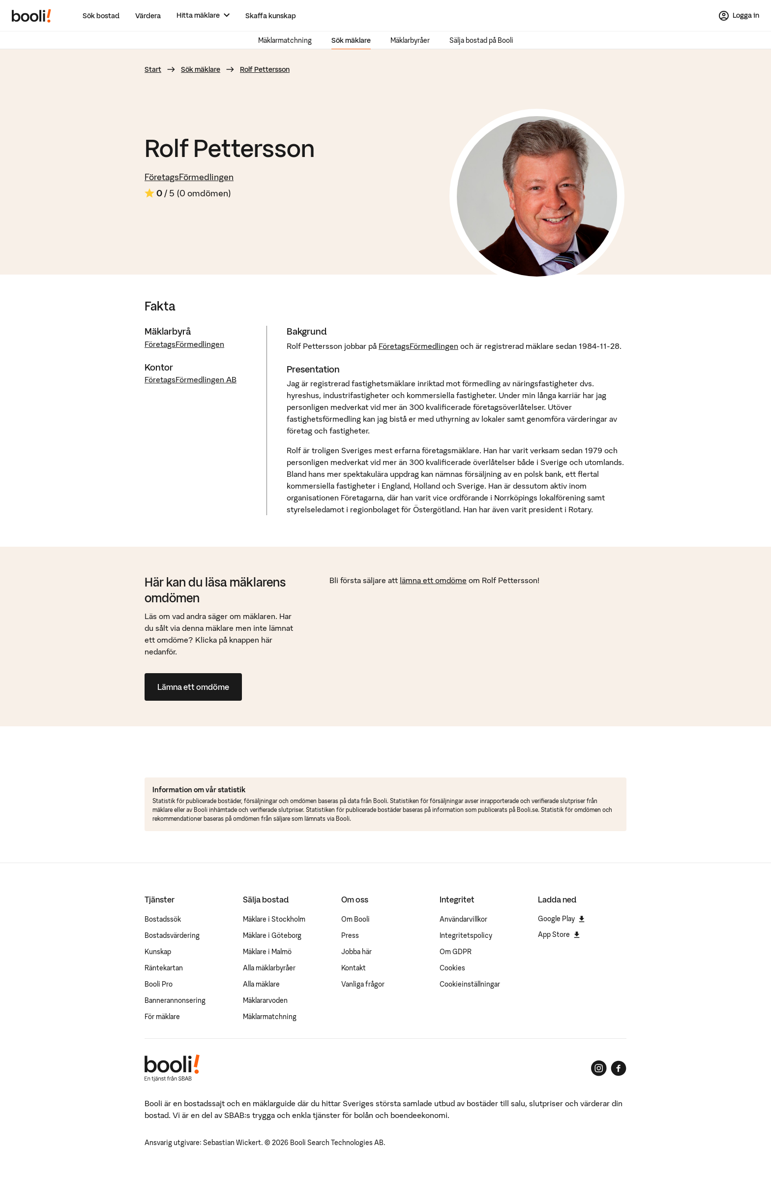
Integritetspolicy (466, 935)
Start (153, 69)
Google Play (561, 918)
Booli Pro (159, 984)
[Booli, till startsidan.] (31, 16)
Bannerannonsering (175, 1000)
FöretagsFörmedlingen (189, 177)
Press (350, 935)
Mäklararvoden (265, 1000)
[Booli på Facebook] (618, 1068)
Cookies (452, 967)
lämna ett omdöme (433, 580)
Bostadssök (163, 919)
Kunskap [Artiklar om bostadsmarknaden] (158, 951)
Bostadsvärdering (172, 935)
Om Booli (355, 919)
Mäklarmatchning (285, 40)
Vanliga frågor (363, 984)
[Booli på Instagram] (599, 1068)
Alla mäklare (261, 984)
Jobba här (356, 951)
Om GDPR (456, 951)
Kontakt (353, 967)
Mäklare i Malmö (267, 951)
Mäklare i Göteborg (272, 935)
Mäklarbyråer (410, 40)
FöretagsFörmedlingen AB (191, 379)
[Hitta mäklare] (203, 15)
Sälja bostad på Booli (481, 40)
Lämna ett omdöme (193, 687)
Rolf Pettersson (265, 69)
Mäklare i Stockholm (274, 919)
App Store (559, 934)
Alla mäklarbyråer (269, 967)
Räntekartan (164, 967)
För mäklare (162, 1016)
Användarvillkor (463, 919)
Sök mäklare (351, 40)
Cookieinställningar (470, 984)
